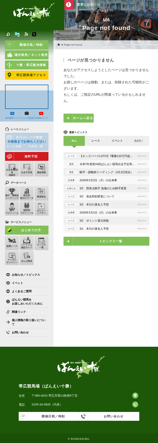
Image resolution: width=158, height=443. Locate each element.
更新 (70, 164)
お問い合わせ (17, 332)
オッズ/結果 (15, 147)
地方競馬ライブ (12, 115)
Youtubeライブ (40, 114)
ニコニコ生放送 (26, 115)
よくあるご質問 (19, 291)
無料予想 (21, 158)
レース (70, 156)
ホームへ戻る (82, 118)
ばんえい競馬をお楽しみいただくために (24, 301)
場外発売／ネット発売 (26, 54)
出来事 (70, 180)
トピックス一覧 (109, 241)
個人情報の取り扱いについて (26, 321)
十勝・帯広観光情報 (25, 65)
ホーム (58, 44)
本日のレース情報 (25, 138)
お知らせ (69, 188)
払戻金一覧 (36, 147)
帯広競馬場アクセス (25, 75)
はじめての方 (22, 230)
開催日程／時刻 (23, 44)
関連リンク (16, 311)
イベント (14, 282)
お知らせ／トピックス (23, 274)
